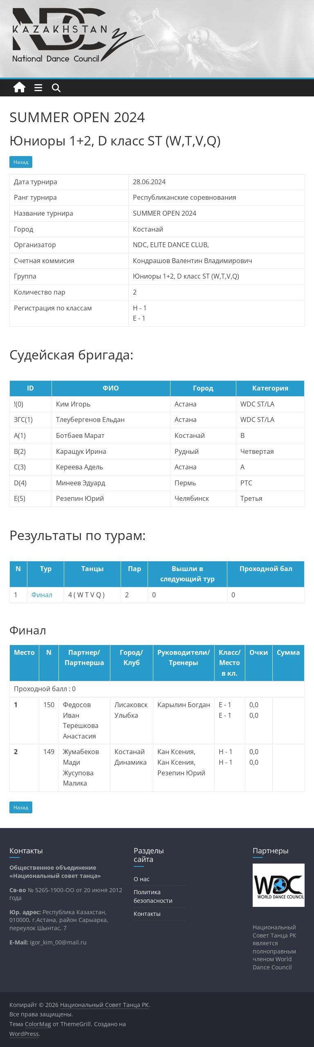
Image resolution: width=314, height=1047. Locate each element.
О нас (142, 879)
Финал (41, 594)
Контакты (147, 914)
